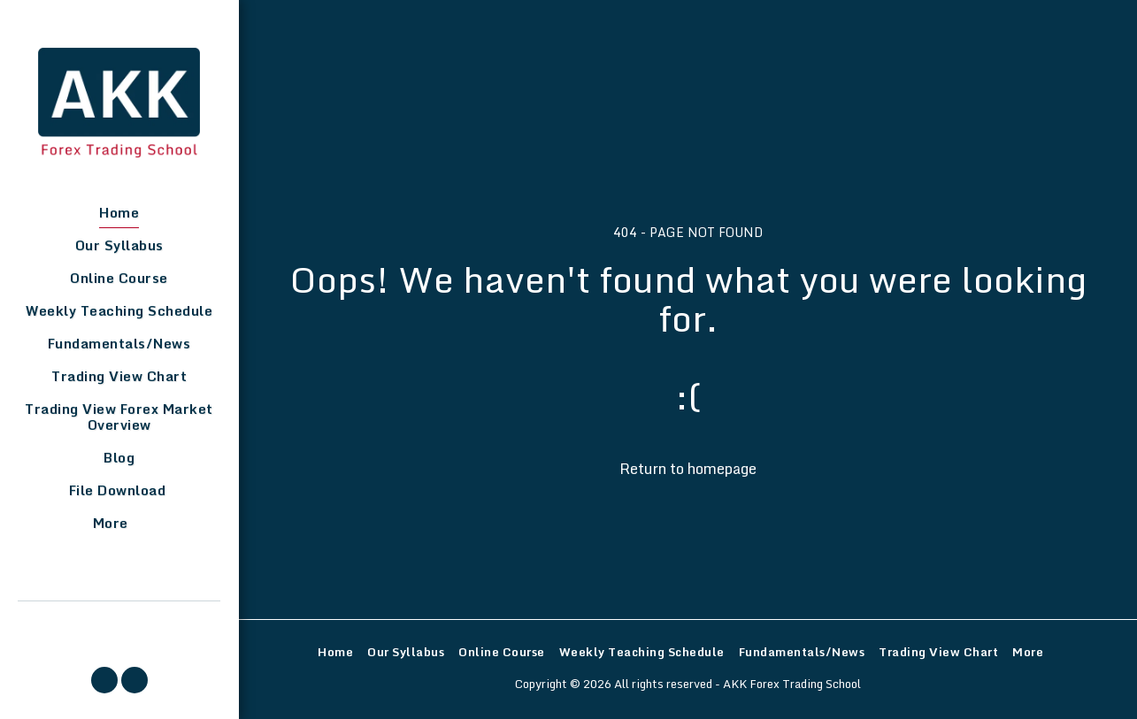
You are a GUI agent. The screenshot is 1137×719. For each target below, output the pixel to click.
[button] (104, 680)
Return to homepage (688, 468)
